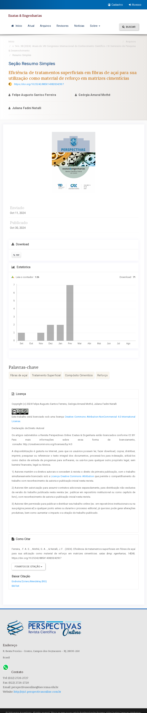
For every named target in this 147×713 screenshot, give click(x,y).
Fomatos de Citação (28, 566)
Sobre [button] (95, 25)
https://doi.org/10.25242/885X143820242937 (39, 84)
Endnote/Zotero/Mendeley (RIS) (29, 581)
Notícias (79, 25)
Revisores (63, 25)
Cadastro (115, 4)
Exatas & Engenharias (25, 16)
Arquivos (45, 25)
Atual (31, 25)
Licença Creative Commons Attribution (72, 476)
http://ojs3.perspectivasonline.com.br (37, 691)
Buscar (129, 26)
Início (16, 25)
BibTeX (15, 585)
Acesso (135, 4)
